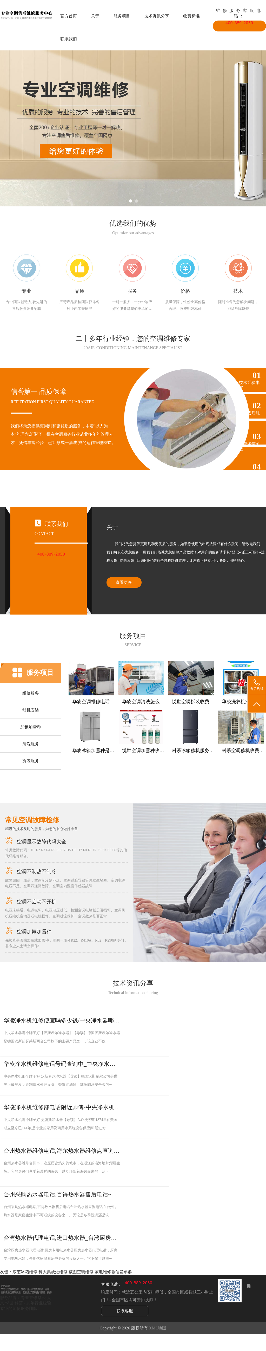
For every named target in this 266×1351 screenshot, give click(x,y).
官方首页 (68, 16)
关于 (95, 16)
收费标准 (191, 16)
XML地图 (158, 1328)
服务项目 (122, 16)
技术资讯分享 (156, 16)
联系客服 (124, 1311)
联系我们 (68, 39)
